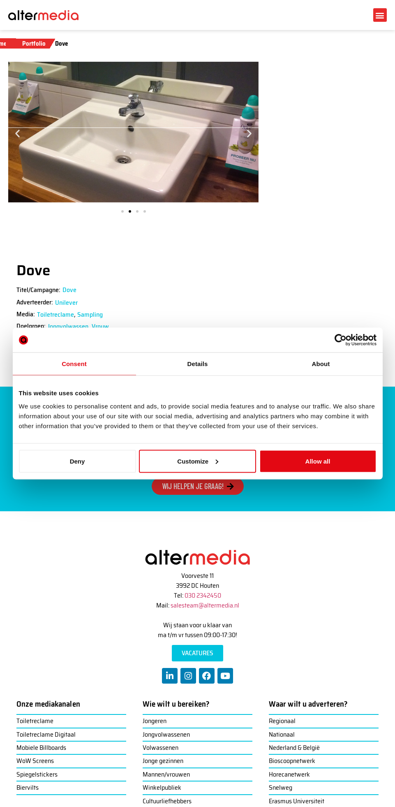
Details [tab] (197, 363)
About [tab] (321, 363)
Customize (197, 460)
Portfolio (34, 44)
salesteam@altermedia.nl (205, 605)
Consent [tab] (74, 363)
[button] (380, 15)
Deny (77, 460)
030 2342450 (203, 595)
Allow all (317, 460)
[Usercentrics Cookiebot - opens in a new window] (341, 340)
